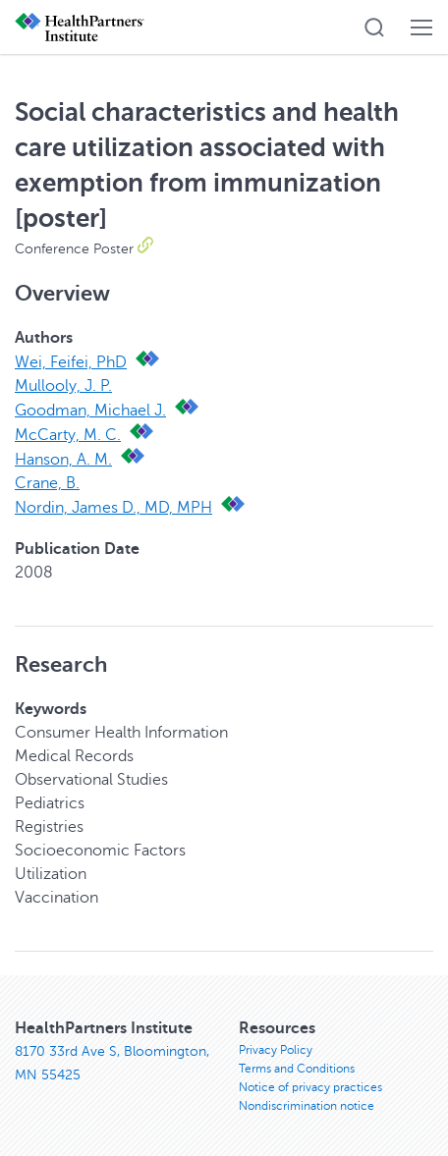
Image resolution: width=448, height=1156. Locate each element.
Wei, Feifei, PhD (71, 362)
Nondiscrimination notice (306, 1106)
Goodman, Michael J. (90, 410)
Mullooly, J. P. (63, 386)
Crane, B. (47, 483)
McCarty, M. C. (68, 435)
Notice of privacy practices (310, 1087)
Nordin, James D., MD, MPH (113, 508)
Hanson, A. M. (63, 459)
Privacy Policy (275, 1050)
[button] (374, 27)
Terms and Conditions (297, 1068)
